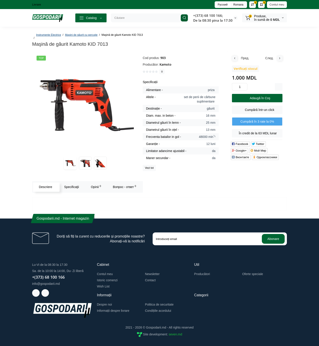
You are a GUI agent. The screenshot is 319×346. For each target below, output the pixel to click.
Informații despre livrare (113, 310)
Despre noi (104, 304)
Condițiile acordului (158, 310)
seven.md (175, 334)
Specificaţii (71, 187)
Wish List (103, 286)
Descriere (45, 187)
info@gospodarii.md (46, 283)
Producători (202, 274)
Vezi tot (149, 167)
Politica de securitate (159, 304)
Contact (150, 280)
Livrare (36, 4)
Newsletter (152, 274)
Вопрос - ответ (124, 187)
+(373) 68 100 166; (208, 15)
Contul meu (277, 4)
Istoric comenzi (107, 280)
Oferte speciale (252, 274)
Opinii (96, 187)
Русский (223, 4)
